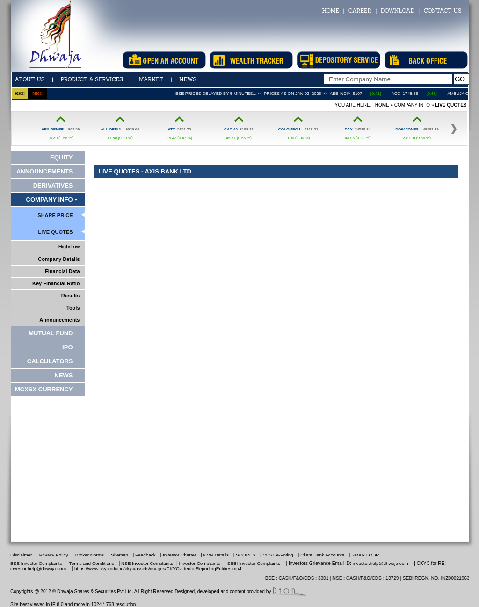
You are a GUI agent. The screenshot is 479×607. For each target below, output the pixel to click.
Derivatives (53, 185)
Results (70, 295)
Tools (73, 308)
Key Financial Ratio (56, 283)
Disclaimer (21, 554)
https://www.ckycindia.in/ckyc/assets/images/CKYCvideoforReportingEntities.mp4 (157, 568)
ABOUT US (30, 79)
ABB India (353, 93)
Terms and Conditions (91, 563)
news (187, 79)
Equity (61, 157)
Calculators (50, 361)
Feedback (145, 554)
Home (382, 105)
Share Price (55, 215)
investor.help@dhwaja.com (380, 563)
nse (37, 93)
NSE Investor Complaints (146, 563)
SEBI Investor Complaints (253, 563)
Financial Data (62, 271)
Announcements (44, 171)
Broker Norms (89, 554)
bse (20, 93)
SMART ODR (365, 554)
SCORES (245, 554)
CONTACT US (443, 10)
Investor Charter (179, 554)
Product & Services (91, 79)
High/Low (69, 246)
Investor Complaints (199, 563)
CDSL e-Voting (278, 554)
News (64, 375)
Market (151, 79)
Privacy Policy (53, 554)
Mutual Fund (51, 333)
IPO (67, 347)
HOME (330, 10)
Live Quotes (55, 232)
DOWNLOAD (397, 10)
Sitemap (119, 554)
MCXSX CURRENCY (44, 389)
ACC (409, 93)
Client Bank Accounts (323, 554)
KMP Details (216, 554)
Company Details (59, 259)
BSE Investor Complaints (36, 563)
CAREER (359, 10)
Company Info (412, 105)
